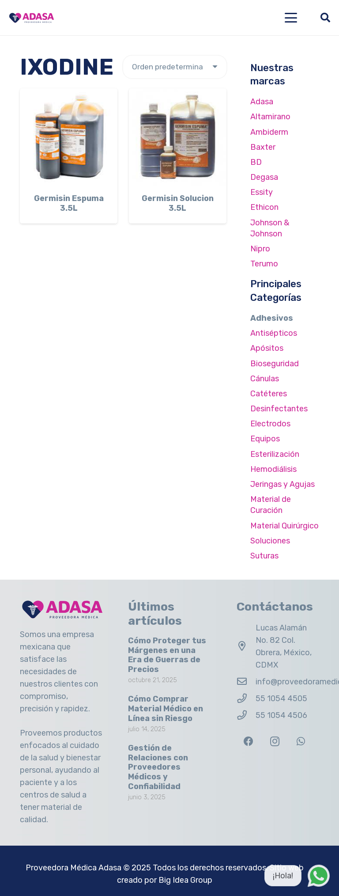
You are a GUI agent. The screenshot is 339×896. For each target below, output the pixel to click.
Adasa (261, 101)
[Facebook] (249, 741)
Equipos (265, 439)
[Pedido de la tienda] (174, 67)
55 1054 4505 (281, 698)
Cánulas (264, 378)
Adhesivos (271, 318)
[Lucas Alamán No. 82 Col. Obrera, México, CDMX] (246, 646)
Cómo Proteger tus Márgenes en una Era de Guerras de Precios (167, 655)
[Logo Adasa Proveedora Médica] (31, 17)
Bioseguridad (274, 363)
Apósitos (266, 348)
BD (256, 162)
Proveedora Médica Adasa (73, 868)
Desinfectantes (279, 409)
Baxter (262, 147)
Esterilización (274, 454)
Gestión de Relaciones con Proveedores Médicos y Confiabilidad (158, 767)
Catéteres (268, 394)
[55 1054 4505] (246, 698)
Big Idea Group (185, 880)
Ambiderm (269, 132)
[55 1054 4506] (246, 715)
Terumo (264, 264)
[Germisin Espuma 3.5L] (68, 137)
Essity (261, 192)
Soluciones (270, 541)
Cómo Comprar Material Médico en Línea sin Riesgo (165, 708)
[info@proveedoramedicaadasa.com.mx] (246, 682)
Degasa (264, 177)
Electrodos (270, 424)
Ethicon (264, 207)
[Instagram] (275, 741)
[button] (291, 17)
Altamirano (270, 116)
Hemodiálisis (273, 469)
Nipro (260, 249)
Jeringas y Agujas (282, 484)
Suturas (264, 556)
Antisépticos (273, 333)
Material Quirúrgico (284, 526)
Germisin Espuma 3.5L (69, 203)
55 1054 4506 (281, 715)
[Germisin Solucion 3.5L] (177, 137)
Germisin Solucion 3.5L (178, 203)
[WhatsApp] (301, 741)
